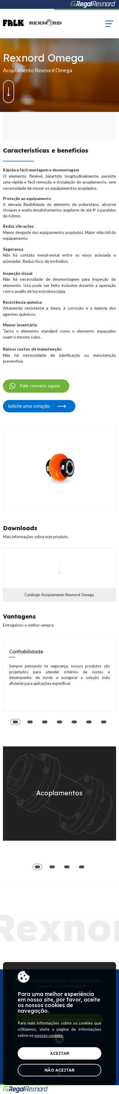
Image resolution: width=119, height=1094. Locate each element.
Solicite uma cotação (37, 406)
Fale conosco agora (34, 386)
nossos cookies (48, 1035)
